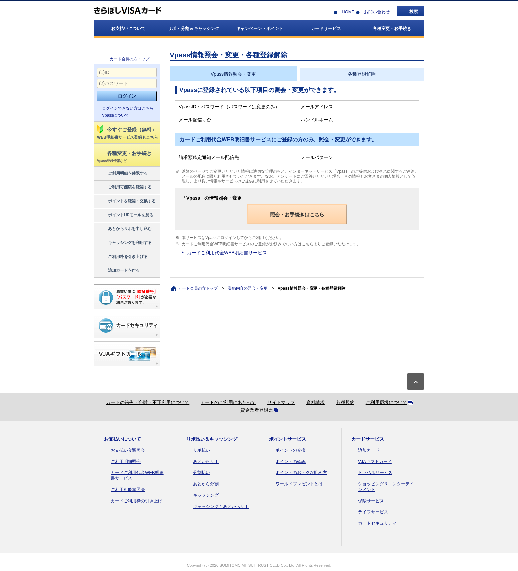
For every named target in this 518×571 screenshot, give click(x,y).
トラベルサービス (375, 472)
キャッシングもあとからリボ (221, 506)
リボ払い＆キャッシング (211, 439)
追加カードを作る (118, 271)
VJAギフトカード (375, 461)
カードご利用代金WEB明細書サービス (227, 252)
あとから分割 (206, 483)
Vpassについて (115, 115)
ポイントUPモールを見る (124, 215)
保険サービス (371, 500)
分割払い (201, 472)
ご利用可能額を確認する (124, 187)
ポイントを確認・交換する (126, 201)
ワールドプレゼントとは (299, 483)
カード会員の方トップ (129, 59)
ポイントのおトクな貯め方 (301, 472)
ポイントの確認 (291, 461)
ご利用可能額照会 (128, 489)
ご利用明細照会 (126, 461)
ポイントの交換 (291, 450)
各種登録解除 (362, 74)
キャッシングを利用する (124, 243)
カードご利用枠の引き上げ (136, 500)
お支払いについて (122, 439)
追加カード (369, 450)
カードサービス (368, 439)
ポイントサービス (287, 439)
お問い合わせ (377, 11)
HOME (348, 11)
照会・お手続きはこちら (297, 214)
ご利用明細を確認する (122, 174)
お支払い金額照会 (128, 450)
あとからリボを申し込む (124, 229)
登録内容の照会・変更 (248, 288)
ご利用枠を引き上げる (122, 257)
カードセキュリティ (377, 523)
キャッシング (206, 495)
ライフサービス (373, 512)
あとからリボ (206, 461)
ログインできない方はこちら (128, 108)
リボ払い (201, 450)
